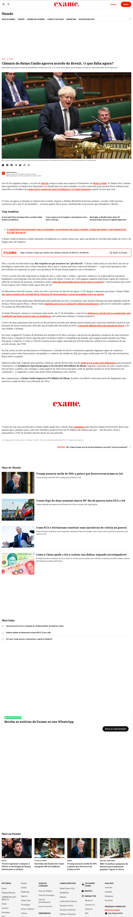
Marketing (25, 892)
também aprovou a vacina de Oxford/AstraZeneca (72, 303)
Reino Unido (100, 183)
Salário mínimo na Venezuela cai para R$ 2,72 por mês (28, 632)
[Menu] (3, 4)
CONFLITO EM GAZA (55, 19)
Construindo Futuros (68, 901)
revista (88, 891)
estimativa (79, 426)
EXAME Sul (64, 893)
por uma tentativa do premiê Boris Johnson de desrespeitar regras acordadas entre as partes (53, 294)
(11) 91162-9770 (115, 913)
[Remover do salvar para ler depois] (28, 165)
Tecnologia (25, 905)
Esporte (24, 896)
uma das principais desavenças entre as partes (78, 281)
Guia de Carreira (45, 906)
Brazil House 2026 (67, 888)
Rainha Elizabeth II (57, 440)
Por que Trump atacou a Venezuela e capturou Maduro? (29, 639)
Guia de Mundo (8, 19)
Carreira (5, 908)
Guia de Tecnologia (46, 895)
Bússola (63, 897)
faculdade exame (90, 884)
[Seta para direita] (127, 18)
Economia (6, 912)
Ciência (24, 913)
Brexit (43, 440)
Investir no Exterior (68, 910)
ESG (86, 913)
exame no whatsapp (13, 717)
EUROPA (21, 19)
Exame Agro (26, 900)
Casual (24, 887)
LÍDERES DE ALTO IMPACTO (9, 898)
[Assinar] (113, 4)
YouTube (108, 887)
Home (4, 59)
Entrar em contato (112, 910)
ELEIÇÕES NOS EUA (86, 19)
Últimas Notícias (8, 893)
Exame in (89, 900)
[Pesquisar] (8, 4)
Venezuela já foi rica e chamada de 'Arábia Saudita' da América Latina (34, 626)
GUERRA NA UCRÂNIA (36, 19)
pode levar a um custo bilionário (98, 362)
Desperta (88, 909)
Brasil (4, 904)
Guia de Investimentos (44, 900)
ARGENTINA (71, 19)
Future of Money (27, 909)
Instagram (109, 896)
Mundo (7, 13)
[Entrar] (126, 4)
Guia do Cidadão (45, 891)
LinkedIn (108, 892)
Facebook (109, 900)
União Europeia (75, 440)
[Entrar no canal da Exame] (116, 729)
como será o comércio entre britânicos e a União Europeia (59, 189)
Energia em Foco (66, 905)
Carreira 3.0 (90, 905)
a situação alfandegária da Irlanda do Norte (101, 325)
